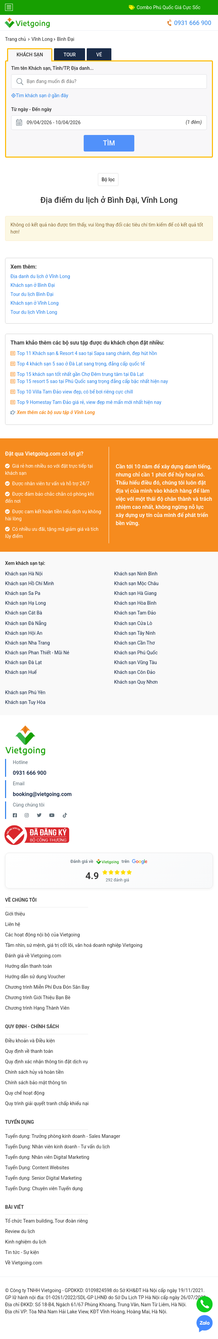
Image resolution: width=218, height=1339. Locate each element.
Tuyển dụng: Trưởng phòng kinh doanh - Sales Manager (62, 1136)
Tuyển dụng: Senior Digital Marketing (43, 1178)
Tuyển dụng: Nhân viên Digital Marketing (47, 1157)
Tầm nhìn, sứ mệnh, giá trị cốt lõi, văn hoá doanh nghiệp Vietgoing (73, 945)
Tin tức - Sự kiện (22, 1252)
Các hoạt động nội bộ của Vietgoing (42, 934)
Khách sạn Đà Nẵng (25, 623)
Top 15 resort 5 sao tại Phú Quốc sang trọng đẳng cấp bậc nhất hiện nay (92, 381)
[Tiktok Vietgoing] (65, 815)
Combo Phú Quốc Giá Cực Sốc (168, 7)
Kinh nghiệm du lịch (25, 1242)
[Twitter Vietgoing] (40, 815)
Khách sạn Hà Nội (24, 573)
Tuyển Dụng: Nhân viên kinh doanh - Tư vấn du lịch (57, 1146)
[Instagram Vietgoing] (27, 815)
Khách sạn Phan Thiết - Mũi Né (37, 652)
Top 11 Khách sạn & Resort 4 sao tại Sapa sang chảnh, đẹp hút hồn (87, 353)
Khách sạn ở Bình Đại (32, 285)
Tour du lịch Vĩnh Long (33, 312)
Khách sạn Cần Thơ (134, 643)
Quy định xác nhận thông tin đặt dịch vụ (46, 1061)
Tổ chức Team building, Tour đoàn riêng (46, 1221)
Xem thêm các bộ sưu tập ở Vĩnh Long (56, 412)
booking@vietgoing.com (42, 794)
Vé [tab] (99, 54)
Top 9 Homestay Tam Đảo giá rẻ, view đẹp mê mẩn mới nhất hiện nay (89, 402)
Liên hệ (12, 924)
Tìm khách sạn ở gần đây (39, 95)
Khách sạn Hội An (23, 633)
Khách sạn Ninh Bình (136, 573)
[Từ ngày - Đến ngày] (109, 122)
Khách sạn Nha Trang (27, 643)
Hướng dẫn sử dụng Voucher (35, 976)
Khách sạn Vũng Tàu (135, 662)
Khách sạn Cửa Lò (133, 623)
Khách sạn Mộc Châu (136, 583)
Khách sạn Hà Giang (135, 593)
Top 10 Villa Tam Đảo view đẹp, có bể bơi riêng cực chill (75, 391)
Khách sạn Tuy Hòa (25, 702)
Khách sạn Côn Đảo (134, 672)
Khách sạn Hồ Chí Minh (29, 583)
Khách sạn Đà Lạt (23, 662)
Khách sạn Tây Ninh (134, 633)
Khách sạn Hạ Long (25, 603)
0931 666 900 (188, 22)
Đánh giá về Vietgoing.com (33, 955)
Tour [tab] (69, 54)
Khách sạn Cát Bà (23, 613)
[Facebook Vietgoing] (15, 815)
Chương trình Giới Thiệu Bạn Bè (38, 997)
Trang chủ (15, 39)
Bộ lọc (108, 179)
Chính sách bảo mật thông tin (36, 1082)
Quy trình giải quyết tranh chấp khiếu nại (47, 1103)
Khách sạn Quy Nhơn (136, 682)
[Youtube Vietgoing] (52, 815)
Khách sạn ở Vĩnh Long (34, 303)
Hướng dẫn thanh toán (28, 966)
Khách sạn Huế (21, 672)
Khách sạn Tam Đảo (135, 613)
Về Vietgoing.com (23, 1262)
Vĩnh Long (41, 39)
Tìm (109, 143)
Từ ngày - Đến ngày (31, 109)
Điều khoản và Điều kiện (30, 1040)
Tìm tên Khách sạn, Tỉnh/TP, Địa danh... (52, 68)
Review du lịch (20, 1231)
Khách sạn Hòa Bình (135, 603)
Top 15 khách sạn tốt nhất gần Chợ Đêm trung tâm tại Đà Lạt (80, 374)
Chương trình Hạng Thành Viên (37, 1008)
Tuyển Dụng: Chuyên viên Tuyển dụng (44, 1188)
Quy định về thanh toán (29, 1051)
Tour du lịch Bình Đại (32, 294)
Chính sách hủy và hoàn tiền (34, 1072)
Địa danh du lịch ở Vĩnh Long (40, 276)
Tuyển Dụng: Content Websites (37, 1167)
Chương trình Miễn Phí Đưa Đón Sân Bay (47, 987)
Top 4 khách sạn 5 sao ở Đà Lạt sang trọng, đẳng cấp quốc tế (81, 363)
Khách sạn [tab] (30, 54)
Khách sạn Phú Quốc (136, 652)
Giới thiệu (15, 914)
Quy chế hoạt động (25, 1093)
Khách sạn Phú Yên (25, 692)
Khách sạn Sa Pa (22, 593)
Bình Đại (66, 39)
